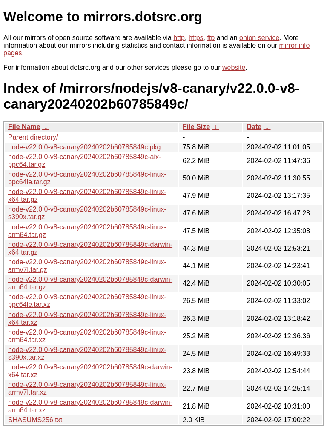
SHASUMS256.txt (35, 419)
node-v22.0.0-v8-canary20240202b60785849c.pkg (84, 147)
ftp (211, 37)
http (179, 37)
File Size (196, 126)
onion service (259, 37)
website (233, 67)
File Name (24, 126)
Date (254, 126)
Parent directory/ (33, 137)
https (196, 37)
